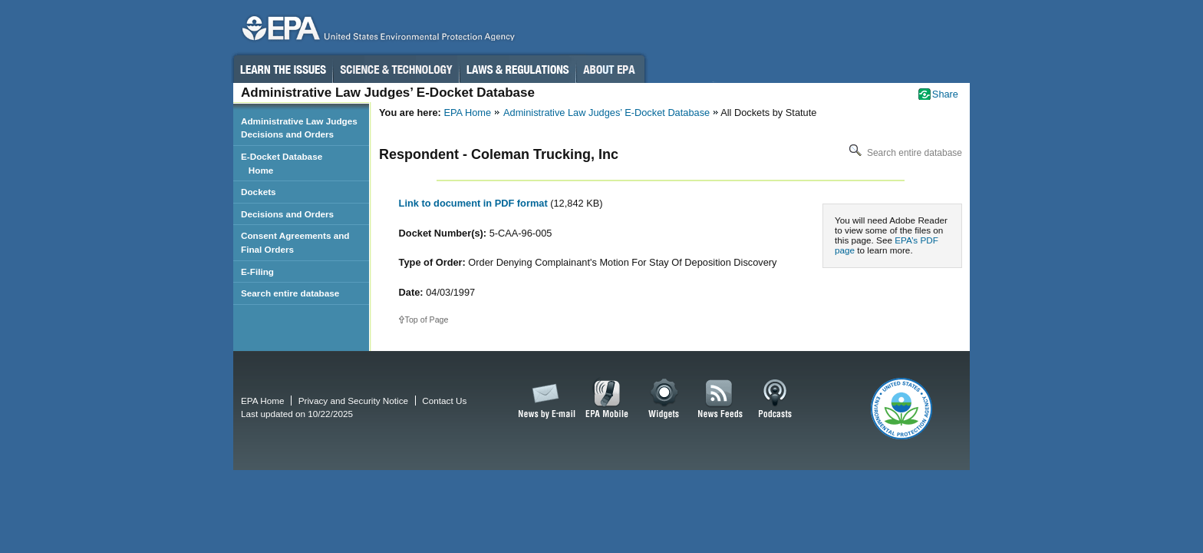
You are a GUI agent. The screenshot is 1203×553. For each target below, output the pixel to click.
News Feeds (720, 399)
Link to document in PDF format (475, 203)
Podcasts (775, 399)
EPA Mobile (607, 399)
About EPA (610, 69)
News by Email (543, 399)
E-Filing (257, 271)
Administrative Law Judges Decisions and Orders (299, 128)
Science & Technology (396, 69)
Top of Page (427, 319)
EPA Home (467, 112)
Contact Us (444, 401)
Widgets (665, 399)
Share (945, 94)
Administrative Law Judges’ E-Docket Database (606, 112)
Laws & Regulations (517, 69)
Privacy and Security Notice (353, 401)
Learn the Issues (282, 69)
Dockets (258, 192)
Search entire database (904, 152)
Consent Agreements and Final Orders (295, 242)
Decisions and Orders (287, 214)
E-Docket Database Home (281, 163)
